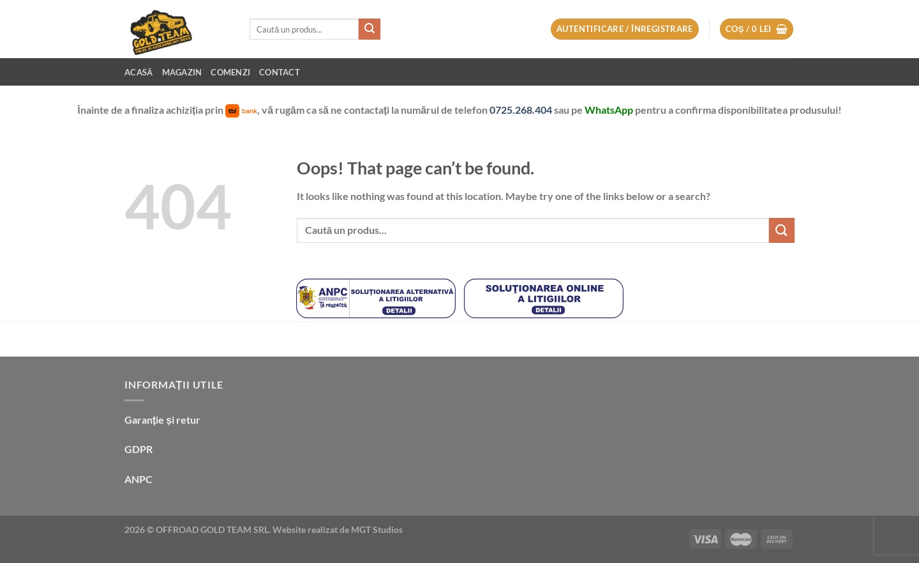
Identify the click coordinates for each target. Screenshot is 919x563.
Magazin (182, 72)
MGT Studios (377, 529)
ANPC (138, 479)
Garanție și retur (162, 419)
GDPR (138, 449)
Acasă (138, 72)
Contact (279, 72)
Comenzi (230, 72)
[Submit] (369, 29)
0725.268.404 (521, 110)
